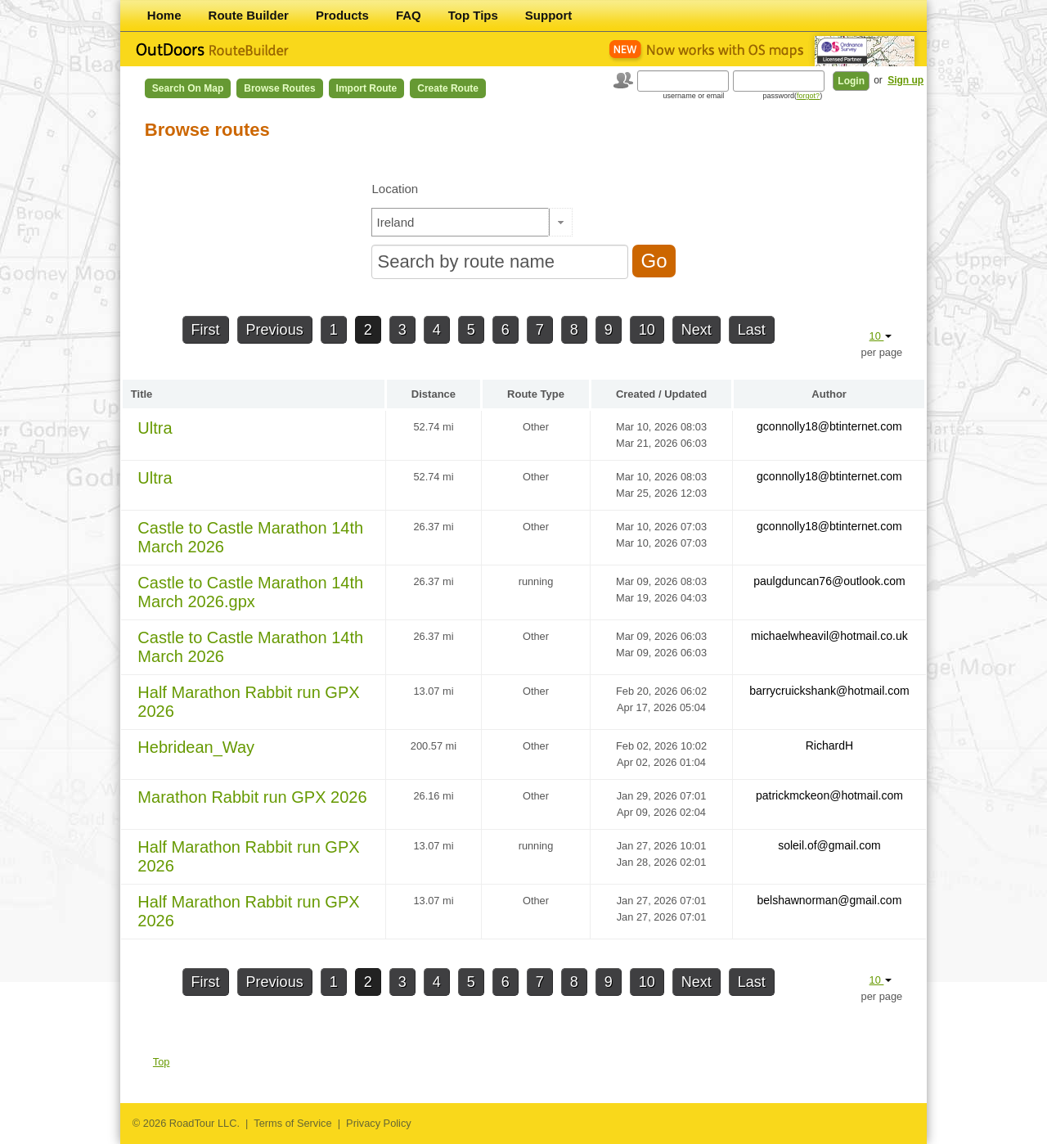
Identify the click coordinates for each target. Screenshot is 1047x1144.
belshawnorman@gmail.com (829, 900)
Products (342, 15)
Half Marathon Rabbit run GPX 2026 (248, 701)
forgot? (808, 96)
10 (647, 330)
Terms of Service (292, 1123)
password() (793, 96)
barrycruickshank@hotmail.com (829, 690)
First (205, 330)
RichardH (829, 745)
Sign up (905, 80)
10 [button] (881, 336)
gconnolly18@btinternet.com (829, 426)
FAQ (408, 15)
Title (142, 394)
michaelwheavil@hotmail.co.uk (829, 635)
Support (549, 15)
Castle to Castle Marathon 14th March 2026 (250, 537)
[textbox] (460, 222)
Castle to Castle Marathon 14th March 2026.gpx (250, 592)
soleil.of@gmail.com (829, 845)
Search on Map (187, 88)
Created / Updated (661, 394)
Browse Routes (279, 88)
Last (752, 330)
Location (394, 189)
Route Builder (249, 15)
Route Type (535, 394)
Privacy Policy (378, 1123)
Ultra (154, 428)
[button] (560, 222)
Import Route (367, 88)
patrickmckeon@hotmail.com (829, 795)
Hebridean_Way (195, 747)
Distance (433, 394)
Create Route (448, 88)
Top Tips (473, 15)
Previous (274, 330)
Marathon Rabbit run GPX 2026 (251, 797)
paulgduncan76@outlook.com (829, 581)
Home (164, 15)
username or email (694, 96)
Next (696, 330)
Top (161, 1062)
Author (829, 394)
